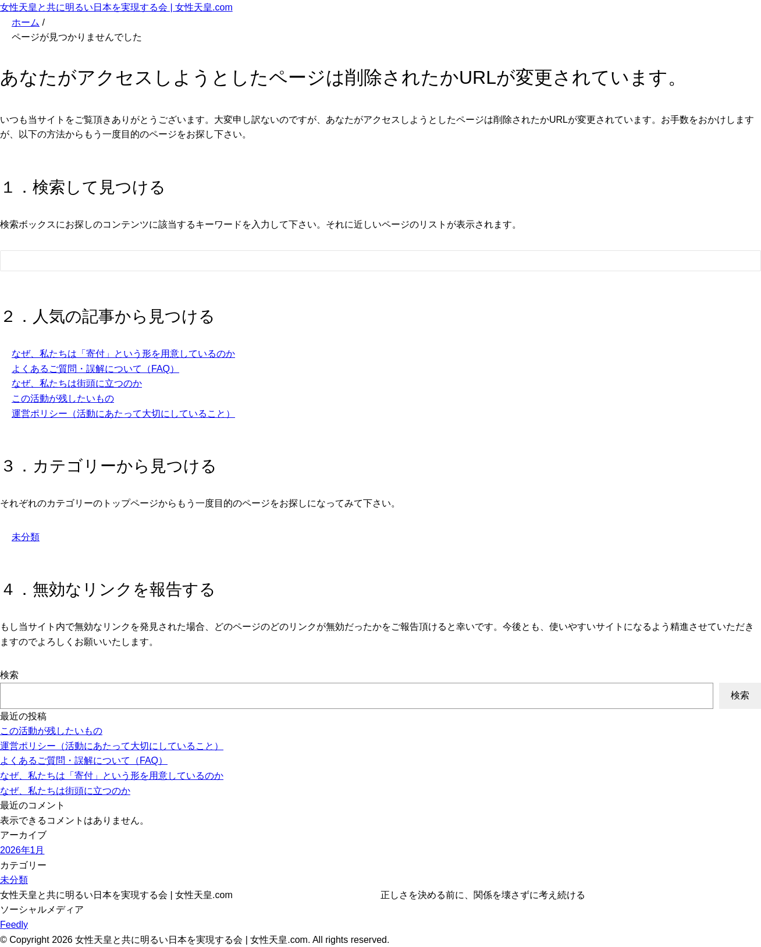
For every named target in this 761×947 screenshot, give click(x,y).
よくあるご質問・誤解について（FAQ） (95, 369)
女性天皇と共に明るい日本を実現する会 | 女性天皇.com (116, 7)
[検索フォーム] (369, 261)
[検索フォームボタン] (744, 262)
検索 (9, 675)
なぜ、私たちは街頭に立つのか (77, 383)
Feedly (14, 925)
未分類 (26, 537)
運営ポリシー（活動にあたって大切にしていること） (123, 413)
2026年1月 (22, 850)
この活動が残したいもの (63, 398)
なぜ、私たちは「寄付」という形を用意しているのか (123, 354)
